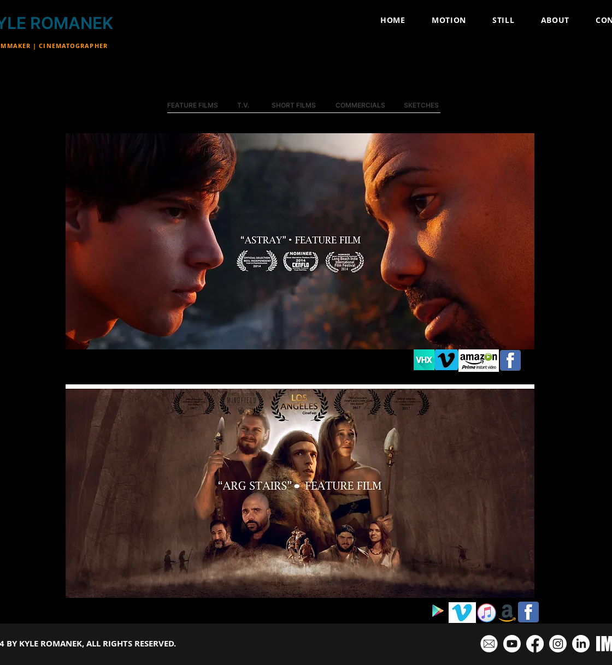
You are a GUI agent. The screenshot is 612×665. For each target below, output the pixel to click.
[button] (300, 241)
